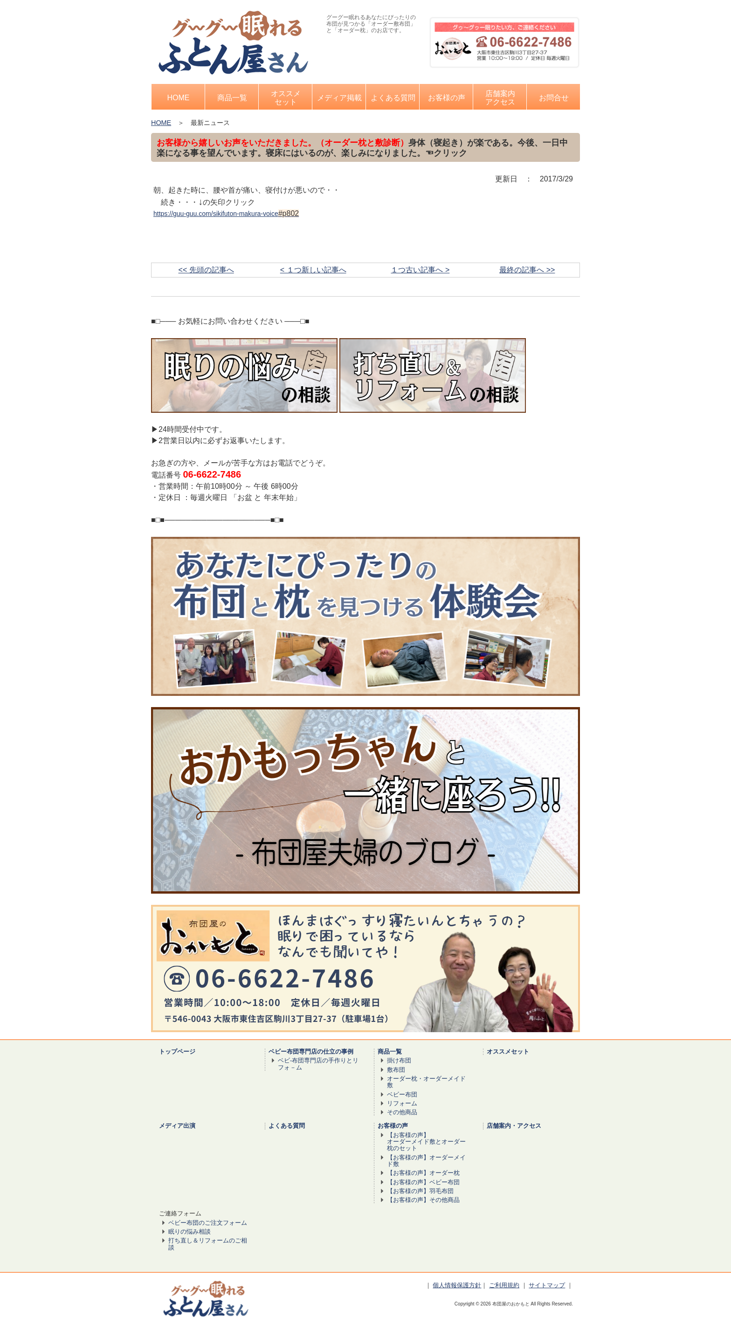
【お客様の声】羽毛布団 (420, 1190)
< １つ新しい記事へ (313, 270)
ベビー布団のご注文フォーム (207, 1222)
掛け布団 (399, 1060)
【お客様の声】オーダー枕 (423, 1172)
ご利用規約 (504, 1285)
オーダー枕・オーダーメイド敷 (426, 1082)
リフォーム (402, 1103)
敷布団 (396, 1069)
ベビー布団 (402, 1094)
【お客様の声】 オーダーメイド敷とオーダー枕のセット (426, 1142)
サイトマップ (547, 1285)
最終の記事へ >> (527, 270)
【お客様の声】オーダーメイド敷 (426, 1160)
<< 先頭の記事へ (206, 270)
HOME (161, 122)
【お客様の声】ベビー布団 (423, 1182)
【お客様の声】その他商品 (423, 1199)
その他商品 (402, 1112)
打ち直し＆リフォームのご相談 (207, 1243)
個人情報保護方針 (457, 1285)
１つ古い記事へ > (420, 270)
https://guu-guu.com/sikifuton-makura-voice (215, 213)
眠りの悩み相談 (189, 1231)
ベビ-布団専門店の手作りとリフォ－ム (318, 1063)
